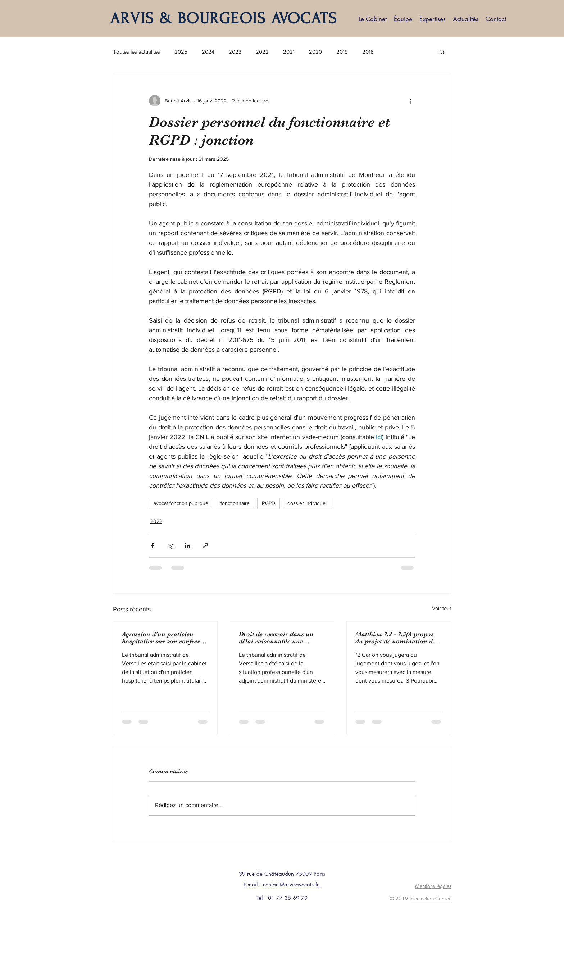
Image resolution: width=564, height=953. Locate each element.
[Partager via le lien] (205, 545)
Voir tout (441, 608)
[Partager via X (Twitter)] (170, 545)
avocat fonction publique (181, 503)
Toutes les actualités (136, 52)
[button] (441, 51)
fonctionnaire (235, 503)
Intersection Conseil (430, 898)
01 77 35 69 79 (288, 897)
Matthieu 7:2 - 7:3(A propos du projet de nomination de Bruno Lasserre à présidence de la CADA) (396, 637)
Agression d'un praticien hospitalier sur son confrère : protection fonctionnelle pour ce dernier (165, 637)
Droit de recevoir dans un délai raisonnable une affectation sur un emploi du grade (280, 637)
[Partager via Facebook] (152, 545)
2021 (289, 52)
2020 (315, 52)
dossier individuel (307, 503)
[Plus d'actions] (410, 100)
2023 (235, 52)
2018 (368, 52)
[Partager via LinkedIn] (187, 545)
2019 (342, 52)
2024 (208, 52)
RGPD (268, 503)
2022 (262, 52)
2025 (180, 52)
